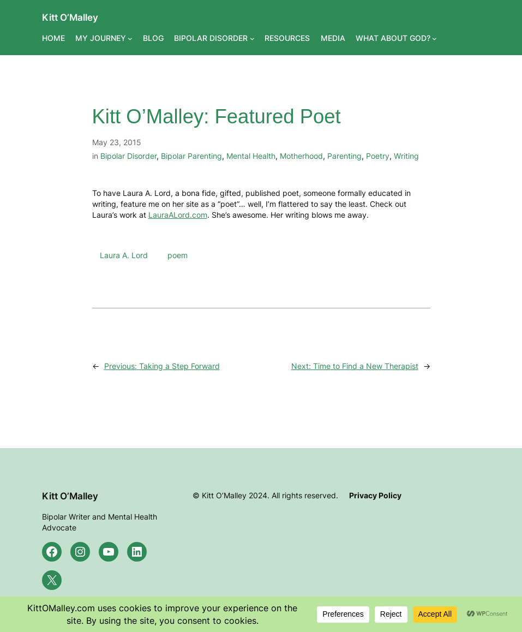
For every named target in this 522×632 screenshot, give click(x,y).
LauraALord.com (177, 214)
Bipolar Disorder (128, 155)
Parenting (344, 155)
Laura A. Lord (124, 255)
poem (177, 255)
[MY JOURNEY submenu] (130, 38)
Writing (406, 155)
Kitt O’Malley (70, 17)
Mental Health (250, 155)
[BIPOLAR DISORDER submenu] (252, 38)
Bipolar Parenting (191, 155)
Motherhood (301, 155)
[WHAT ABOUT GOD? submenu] (434, 38)
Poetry (377, 155)
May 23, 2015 (116, 142)
